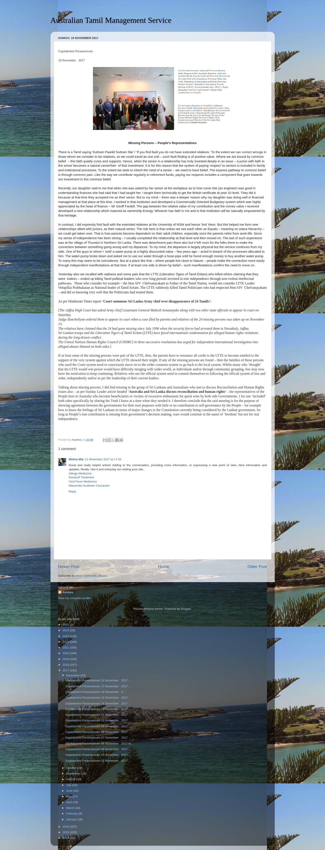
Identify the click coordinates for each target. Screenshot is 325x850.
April (69, 802)
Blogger (186, 608)
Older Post (257, 566)
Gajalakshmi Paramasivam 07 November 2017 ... (98, 737)
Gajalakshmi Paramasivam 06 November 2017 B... (99, 743)
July (69, 785)
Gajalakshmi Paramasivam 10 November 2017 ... (98, 720)
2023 (66, 636)
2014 (66, 838)
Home (163, 566)
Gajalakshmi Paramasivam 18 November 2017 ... (98, 680)
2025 (66, 624)
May (69, 796)
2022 (66, 641)
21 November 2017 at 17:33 (103, 459)
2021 (66, 647)
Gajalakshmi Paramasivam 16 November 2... (95, 692)
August (71, 779)
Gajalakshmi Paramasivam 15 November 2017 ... (98, 697)
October (71, 767)
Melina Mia (76, 459)
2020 (66, 653)
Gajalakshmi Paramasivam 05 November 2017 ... (98, 749)
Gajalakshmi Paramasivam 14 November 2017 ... (98, 703)
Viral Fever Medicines (83, 481)
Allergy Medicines (80, 473)
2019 (66, 659)
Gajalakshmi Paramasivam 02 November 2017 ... (98, 760)
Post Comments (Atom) (91, 575)
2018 (66, 664)
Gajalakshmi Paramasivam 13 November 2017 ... (98, 709)
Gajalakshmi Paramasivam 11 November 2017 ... (98, 714)
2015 (66, 832)
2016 (66, 826)
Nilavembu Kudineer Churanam (89, 485)
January (71, 819)
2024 (66, 630)
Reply (72, 491)
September (73, 773)
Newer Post (68, 566)
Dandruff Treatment (81, 477)
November (73, 675)
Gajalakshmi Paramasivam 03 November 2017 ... (98, 754)
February (72, 813)
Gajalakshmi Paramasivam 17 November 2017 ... (98, 686)
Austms (67, 592)
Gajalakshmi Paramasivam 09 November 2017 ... (98, 726)
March (70, 808)
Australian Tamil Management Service (111, 20)
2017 (66, 670)
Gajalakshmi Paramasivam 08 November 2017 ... (98, 732)
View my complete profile (74, 598)
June (69, 790)
